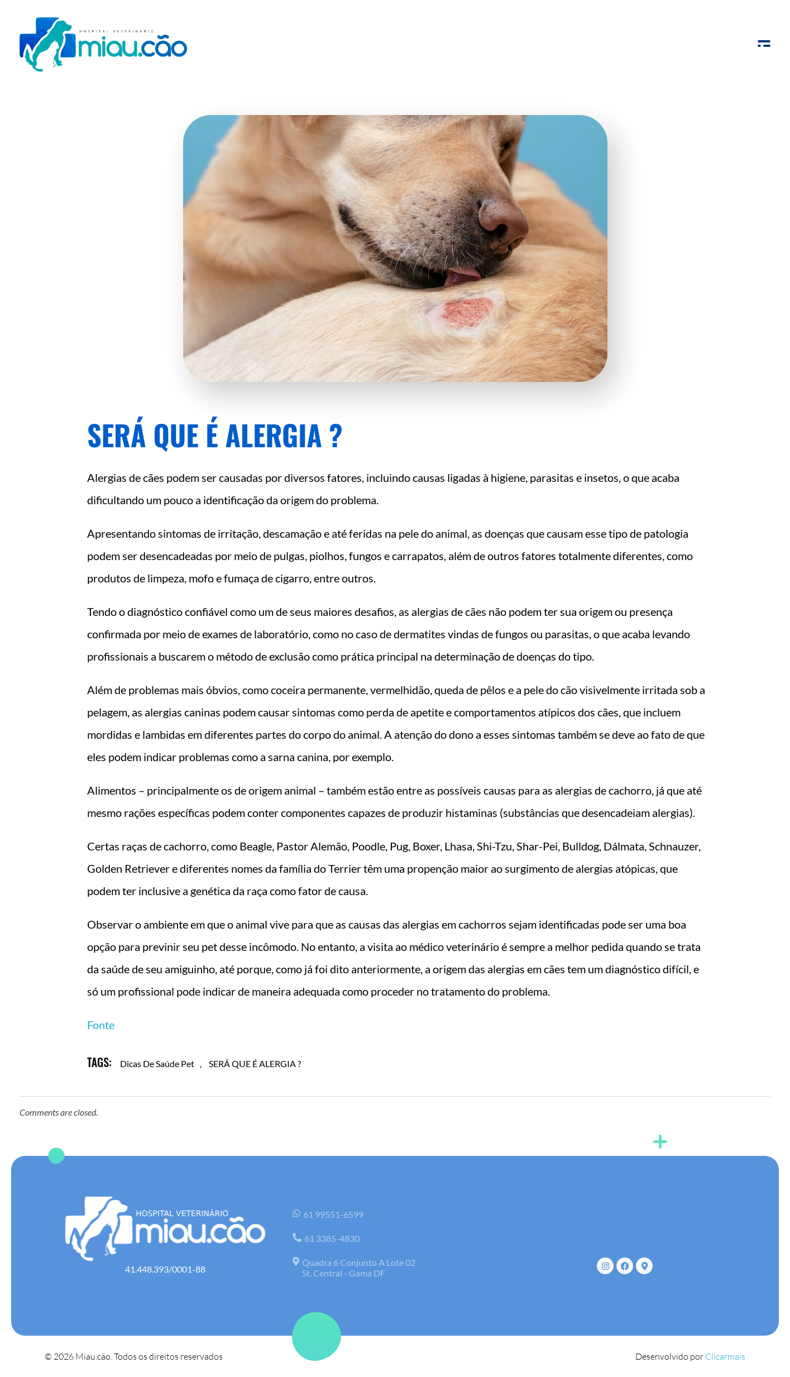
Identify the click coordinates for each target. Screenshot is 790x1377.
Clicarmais (725, 1356)
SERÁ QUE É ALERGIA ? (255, 1063)
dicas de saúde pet (157, 1063)
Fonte (100, 1024)
